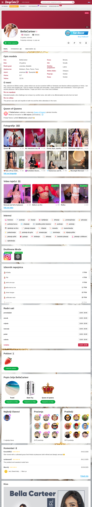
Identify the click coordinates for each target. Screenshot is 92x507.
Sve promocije (34, 6)
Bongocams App (54, 6)
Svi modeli (5, 6)
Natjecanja (43, 6)
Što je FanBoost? (83, 37)
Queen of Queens (39, 112)
